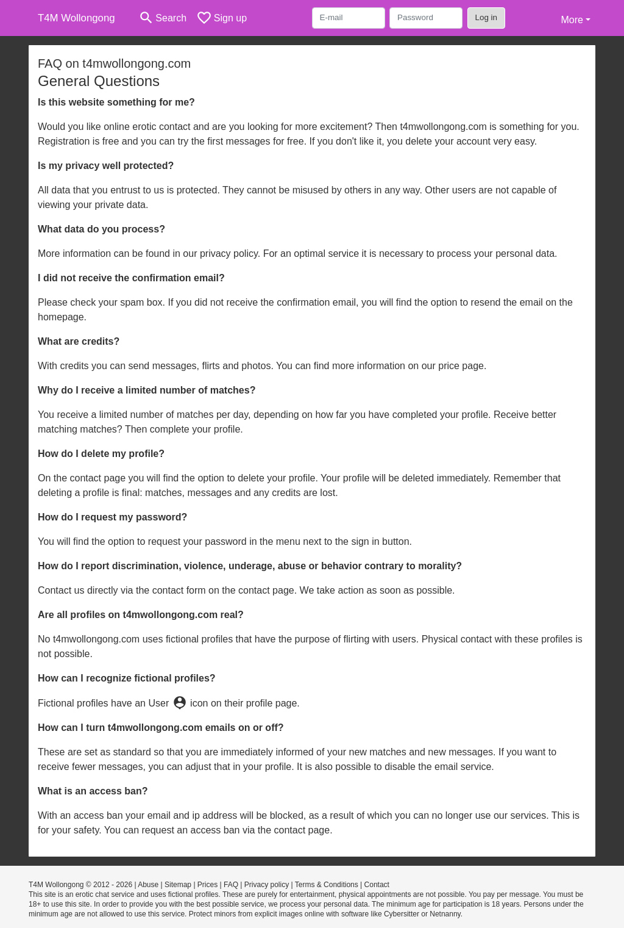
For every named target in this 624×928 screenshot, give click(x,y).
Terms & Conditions (326, 884)
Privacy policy (266, 884)
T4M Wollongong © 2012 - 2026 (80, 884)
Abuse (148, 884)
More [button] (572, 20)
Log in (486, 17)
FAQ (231, 884)
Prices (207, 884)
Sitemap (178, 884)
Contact (376, 884)
